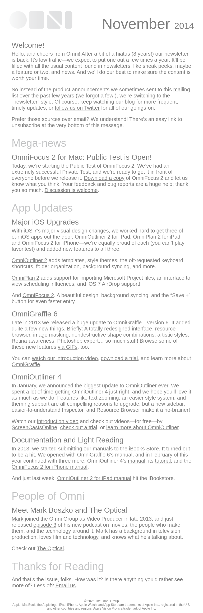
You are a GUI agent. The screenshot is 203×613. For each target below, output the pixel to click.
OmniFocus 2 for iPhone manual (49, 467)
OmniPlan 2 (25, 278)
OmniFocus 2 (38, 295)
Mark (17, 519)
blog (130, 102)
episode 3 (44, 525)
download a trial (119, 358)
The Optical (50, 548)
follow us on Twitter (77, 108)
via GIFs (67, 347)
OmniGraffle (26, 364)
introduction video (58, 421)
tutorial (163, 461)
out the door (58, 237)
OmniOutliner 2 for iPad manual (94, 478)
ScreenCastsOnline (34, 427)
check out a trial (78, 427)
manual (136, 461)
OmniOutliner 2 (29, 260)
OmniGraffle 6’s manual (104, 455)
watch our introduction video (65, 358)
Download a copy (104, 178)
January (26, 385)
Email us (66, 585)
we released (56, 322)
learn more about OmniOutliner (142, 427)
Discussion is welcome (71, 190)
